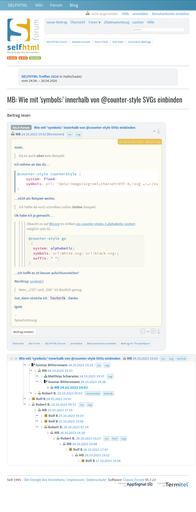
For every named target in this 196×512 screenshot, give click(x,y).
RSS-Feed (118, 42)
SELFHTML (18, 5)
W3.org (54, 224)
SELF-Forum (21, 128)
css (69, 134)
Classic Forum (133, 480)
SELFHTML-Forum (56, 42)
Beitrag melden (23, 332)
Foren (93, 22)
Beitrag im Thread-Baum (135, 343)
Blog (74, 5)
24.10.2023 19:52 (33, 134)
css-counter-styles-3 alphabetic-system (105, 224)
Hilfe (150, 22)
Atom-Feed (101, 42)
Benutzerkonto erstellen (101, 343)
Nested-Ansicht (81, 42)
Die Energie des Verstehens (44, 480)
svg (78, 134)
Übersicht (77, 22)
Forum (56, 5)
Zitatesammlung (116, 22)
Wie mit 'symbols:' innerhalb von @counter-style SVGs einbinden (84, 127)
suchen (138, 22)
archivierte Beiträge (139, 42)
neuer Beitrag (57, 22)
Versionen (55, 134)
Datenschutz (96, 480)
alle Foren (34, 343)
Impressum (75, 480)
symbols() (37, 281)
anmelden (76, 343)
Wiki (39, 5)
